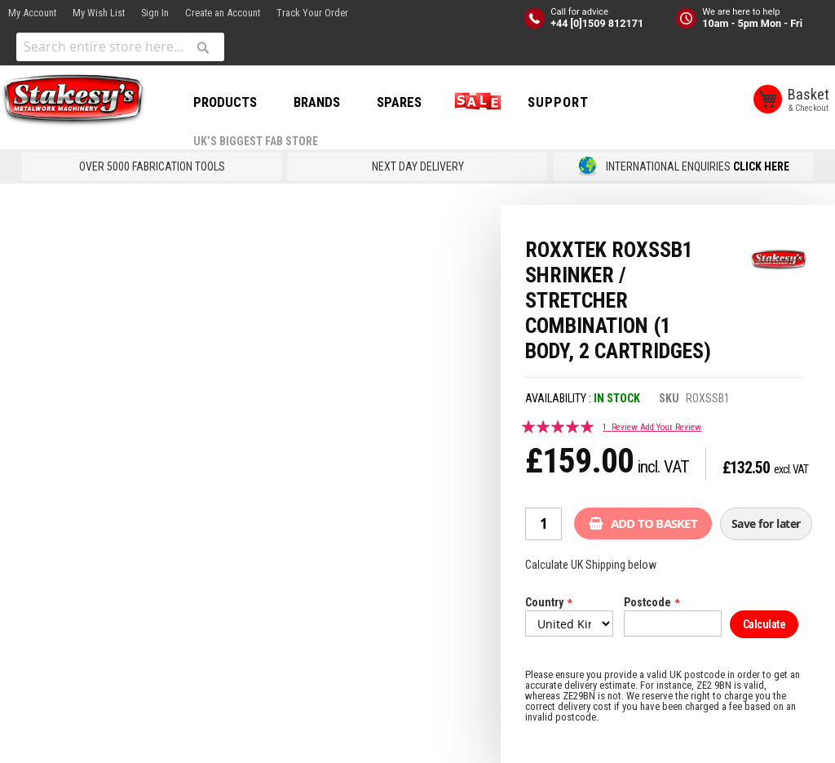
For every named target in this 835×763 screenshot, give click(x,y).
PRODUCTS (225, 102)
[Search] (203, 47)
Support (558, 102)
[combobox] (120, 47)
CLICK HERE (761, 166)
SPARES (399, 102)
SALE (474, 102)
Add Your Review (670, 427)
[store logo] (73, 100)
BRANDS (317, 102)
